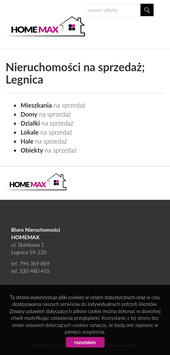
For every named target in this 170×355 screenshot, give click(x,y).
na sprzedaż (53, 105)
